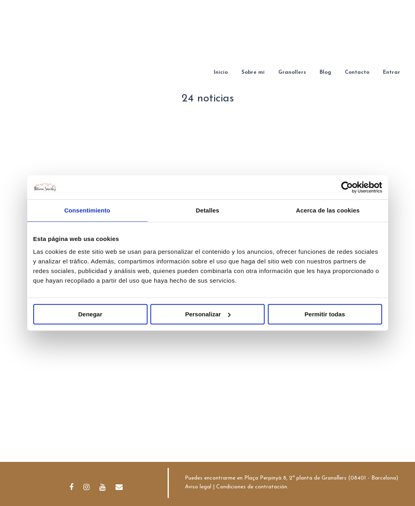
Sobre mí (253, 72)
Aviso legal (198, 487)
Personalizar (208, 314)
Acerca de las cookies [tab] (328, 210)
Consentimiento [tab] (87, 210)
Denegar (90, 314)
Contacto (357, 72)
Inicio (221, 72)
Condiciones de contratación (251, 487)
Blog (325, 72)
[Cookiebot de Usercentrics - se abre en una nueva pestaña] (347, 187)
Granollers (292, 72)
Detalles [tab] (207, 210)
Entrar (391, 72)
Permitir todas (325, 314)
